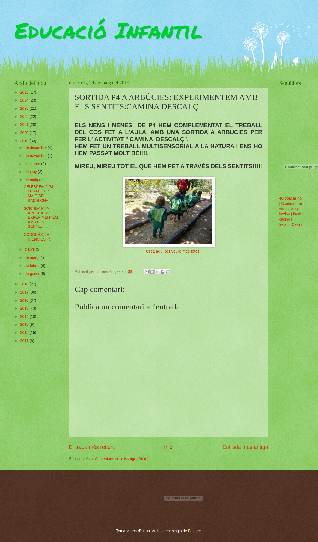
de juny (31, 172)
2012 (25, 333)
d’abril (30, 249)
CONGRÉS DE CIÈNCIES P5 (37, 237)
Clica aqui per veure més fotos (173, 251)
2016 (25, 300)
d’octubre (33, 164)
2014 (25, 317)
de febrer (33, 266)
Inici (168, 447)
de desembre (36, 148)
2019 (25, 141)
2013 (25, 324)
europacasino (290, 198)
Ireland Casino (291, 225)
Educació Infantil (108, 30)
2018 (25, 284)
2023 (25, 108)
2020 (25, 133)
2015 (25, 308)
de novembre (36, 156)
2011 (25, 341)
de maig (32, 180)
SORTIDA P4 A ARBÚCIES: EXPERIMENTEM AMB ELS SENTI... (41, 217)
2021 (25, 125)
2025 (25, 92)
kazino (284, 214)
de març (32, 258)
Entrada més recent (92, 447)
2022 (25, 117)
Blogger (194, 531)
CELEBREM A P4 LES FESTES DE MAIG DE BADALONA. (40, 194)
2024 (25, 100)
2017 (25, 292)
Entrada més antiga (245, 447)
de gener (32, 274)
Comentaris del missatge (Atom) (121, 459)
